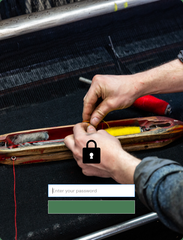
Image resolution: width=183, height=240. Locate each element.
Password (91, 180)
